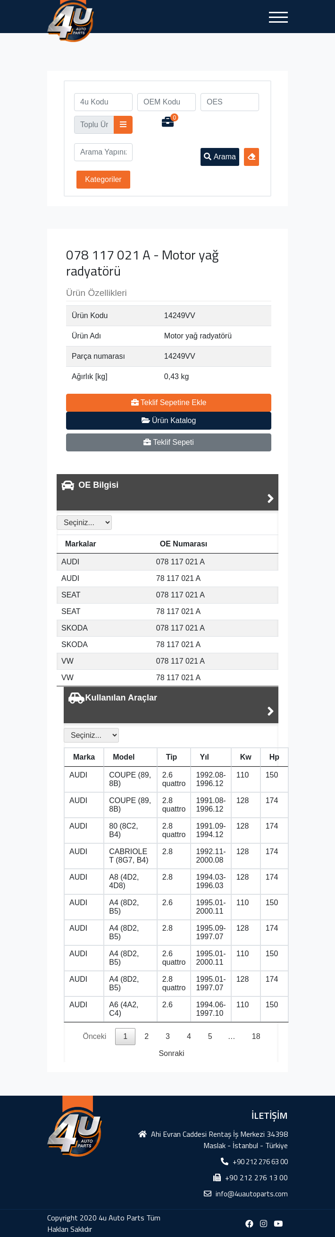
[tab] (167, 492)
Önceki (94, 1036)
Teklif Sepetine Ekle (169, 402)
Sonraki (171, 1053)
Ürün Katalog (169, 420)
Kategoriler (103, 179)
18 (256, 1036)
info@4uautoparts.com (252, 1193)
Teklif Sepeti (168, 442)
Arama (220, 157)
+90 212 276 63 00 (260, 1161)
